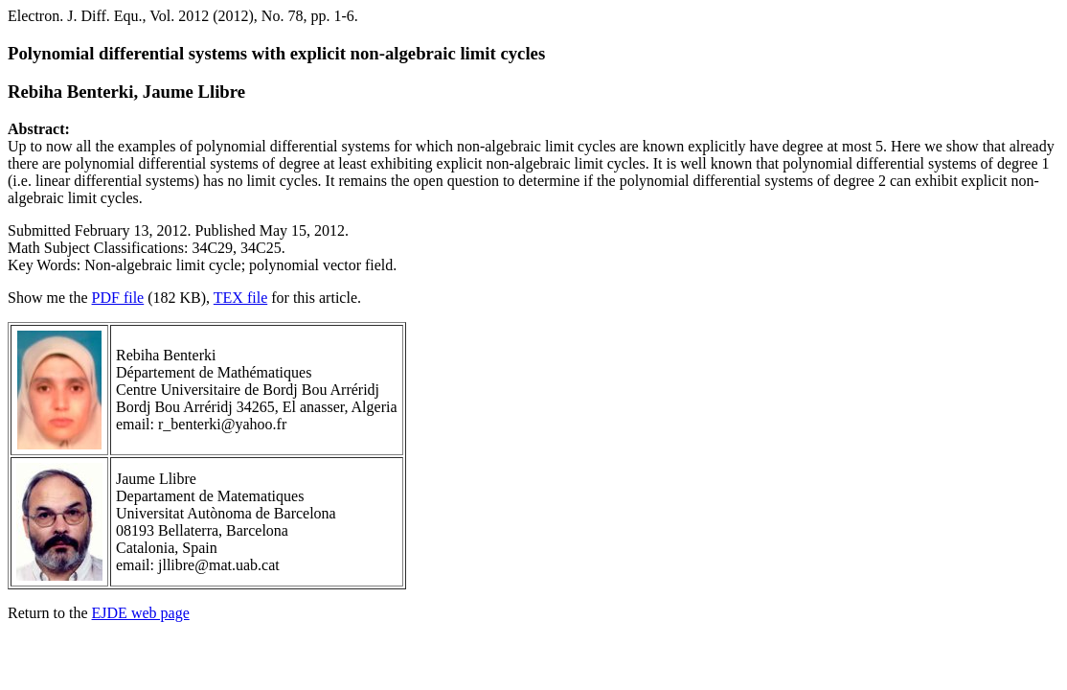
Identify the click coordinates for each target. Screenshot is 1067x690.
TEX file (240, 297)
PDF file (118, 297)
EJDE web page (141, 613)
